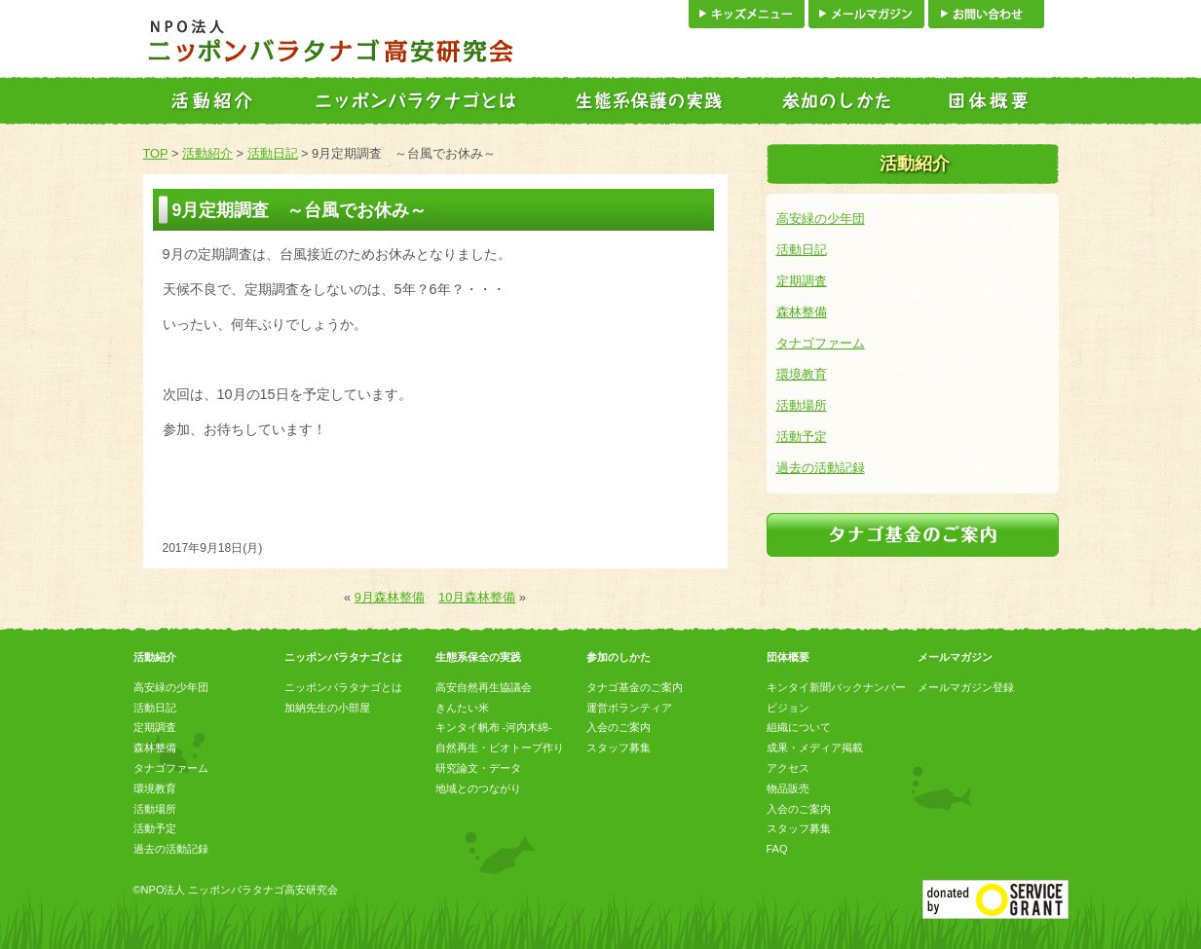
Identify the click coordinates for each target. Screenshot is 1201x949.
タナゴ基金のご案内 (634, 687)
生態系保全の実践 (478, 657)
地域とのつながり (478, 788)
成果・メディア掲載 (815, 747)
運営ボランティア (629, 707)
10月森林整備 (476, 597)
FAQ (777, 849)
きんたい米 (462, 707)
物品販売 (788, 788)
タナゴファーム (820, 343)
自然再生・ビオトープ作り (499, 747)
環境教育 (801, 374)
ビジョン (788, 707)
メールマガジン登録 (966, 687)
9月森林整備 (390, 597)
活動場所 (801, 405)
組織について (799, 727)
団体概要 (788, 657)
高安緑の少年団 (820, 218)
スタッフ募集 (618, 747)
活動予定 (801, 436)
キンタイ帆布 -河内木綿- (493, 727)
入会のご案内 (618, 727)
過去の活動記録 (820, 467)
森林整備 (801, 312)
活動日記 (272, 153)
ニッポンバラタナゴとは (343, 657)
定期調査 (801, 281)
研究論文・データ (478, 768)
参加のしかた (618, 657)
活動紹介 (207, 153)
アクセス (788, 768)
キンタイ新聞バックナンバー (836, 687)
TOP (156, 153)
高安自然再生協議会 (483, 687)
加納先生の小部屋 (327, 707)
